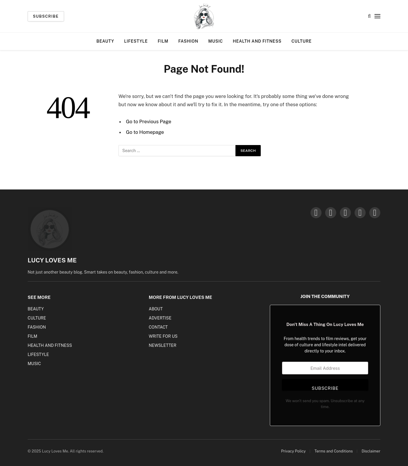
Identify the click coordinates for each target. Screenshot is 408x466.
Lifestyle (136, 41)
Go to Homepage (145, 132)
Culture (302, 41)
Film (163, 41)
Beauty (105, 41)
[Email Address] (325, 368)
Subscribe (46, 16)
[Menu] (377, 16)
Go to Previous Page (148, 121)
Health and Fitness (257, 41)
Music (215, 41)
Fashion (188, 41)
